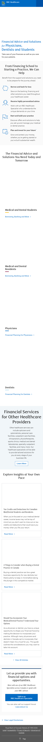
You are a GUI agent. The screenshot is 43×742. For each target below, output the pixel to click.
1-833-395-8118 (21, 707)
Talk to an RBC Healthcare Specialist (21, 697)
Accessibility (11, 730)
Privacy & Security (23, 730)
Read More (8, 534)
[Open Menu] (39, 3)
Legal (4, 730)
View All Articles (21, 660)
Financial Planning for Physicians (18, 335)
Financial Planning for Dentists (17, 394)
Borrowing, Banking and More (17, 217)
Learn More (21, 463)
